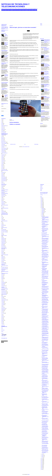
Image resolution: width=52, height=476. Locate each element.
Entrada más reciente (12, 144)
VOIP (2, 315)
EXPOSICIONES (3, 178)
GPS (2, 187)
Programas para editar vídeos (45, 234)
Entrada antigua (36, 144)
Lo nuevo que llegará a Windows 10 (44, 280)
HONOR (2, 196)
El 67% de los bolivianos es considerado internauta (45, 309)
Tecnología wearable (43, 96)
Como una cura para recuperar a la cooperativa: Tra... (45, 400)
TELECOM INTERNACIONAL (3, 287)
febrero (43, 456)
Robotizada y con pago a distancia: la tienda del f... (45, 388)
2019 (41, 205)
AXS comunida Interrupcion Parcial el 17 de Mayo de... (45, 369)
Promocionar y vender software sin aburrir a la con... (45, 305)
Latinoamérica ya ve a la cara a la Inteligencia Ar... (45, 384)
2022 (41, 202)
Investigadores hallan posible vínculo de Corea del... (45, 323)
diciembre (43, 208)
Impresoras (2, 201)
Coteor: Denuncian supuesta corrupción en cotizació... (45, 350)
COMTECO (2, 150)
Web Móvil (2, 316)
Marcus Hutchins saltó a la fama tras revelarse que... (45, 344)
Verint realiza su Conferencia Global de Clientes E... (45, 240)
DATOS (2, 165)
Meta (2, 226)
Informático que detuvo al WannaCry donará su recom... (45, 307)
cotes (2, 164)
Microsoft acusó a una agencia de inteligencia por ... (45, 363)
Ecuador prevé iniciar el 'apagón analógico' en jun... (45, 380)
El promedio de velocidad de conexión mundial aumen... (45, 217)
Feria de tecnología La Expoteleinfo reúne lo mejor (44, 439)
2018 (41, 206)
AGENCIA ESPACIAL (4, 125)
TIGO (2, 297)
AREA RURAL (3, 131)
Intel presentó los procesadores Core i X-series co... (45, 227)
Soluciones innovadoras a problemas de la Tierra (45, 376)
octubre (43, 210)
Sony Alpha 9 (43, 356)
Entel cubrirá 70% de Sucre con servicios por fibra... (45, 433)
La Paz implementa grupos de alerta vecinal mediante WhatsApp (47, 105)
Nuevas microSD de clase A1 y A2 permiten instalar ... (45, 397)
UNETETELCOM (3, 308)
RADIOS (2, 244)
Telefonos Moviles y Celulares (45, 76)
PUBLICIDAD (3, 243)
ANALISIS (2, 128)
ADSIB (2, 123)
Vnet (2, 314)
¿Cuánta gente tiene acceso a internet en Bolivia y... (45, 324)
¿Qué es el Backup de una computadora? (45, 452)
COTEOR (2, 163)
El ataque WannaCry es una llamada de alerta (45, 318)
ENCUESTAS (3, 172)
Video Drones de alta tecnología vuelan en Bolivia (44, 395)
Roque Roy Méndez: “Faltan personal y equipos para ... (45, 271)
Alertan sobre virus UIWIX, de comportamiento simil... (45, 286)
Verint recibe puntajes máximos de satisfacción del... (45, 379)
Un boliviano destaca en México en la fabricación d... (45, 260)
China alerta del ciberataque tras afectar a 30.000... (45, 330)
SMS (2, 261)
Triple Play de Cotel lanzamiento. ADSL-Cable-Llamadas (6, 43)
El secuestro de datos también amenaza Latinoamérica (44, 269)
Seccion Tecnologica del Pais (43, 193)
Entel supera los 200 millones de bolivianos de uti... (45, 301)
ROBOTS (2, 252)
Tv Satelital (2, 304)
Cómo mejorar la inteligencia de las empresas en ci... (45, 421)
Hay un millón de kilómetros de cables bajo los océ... (45, 302)
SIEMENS (2, 256)
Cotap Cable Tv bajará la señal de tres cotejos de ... (45, 404)
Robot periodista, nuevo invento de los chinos (44, 424)
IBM (1, 200)
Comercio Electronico (4, 148)
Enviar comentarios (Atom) (26, 146)
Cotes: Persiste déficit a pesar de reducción (44, 445)
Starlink (2, 276)
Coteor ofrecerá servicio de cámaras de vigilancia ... (45, 411)
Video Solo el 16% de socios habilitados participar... (45, 264)
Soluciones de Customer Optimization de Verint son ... (45, 419)
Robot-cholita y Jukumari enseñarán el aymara (45, 368)
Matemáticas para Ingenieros (45, 84)
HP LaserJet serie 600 (44, 232)
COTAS (2, 159)
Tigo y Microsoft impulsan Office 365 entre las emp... (45, 331)
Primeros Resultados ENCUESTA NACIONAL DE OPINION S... (45, 296)
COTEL (41, 190)
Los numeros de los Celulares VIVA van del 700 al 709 (4, 89)
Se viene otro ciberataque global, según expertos (45, 311)
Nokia (2, 234)
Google (2, 186)
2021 (41, 203)
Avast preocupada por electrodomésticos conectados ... (44, 285)
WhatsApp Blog (43, 103)
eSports (2, 174)
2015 (41, 459)
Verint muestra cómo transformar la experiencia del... (45, 386)
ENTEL (2, 173)
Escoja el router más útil (4, 69)
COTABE (2, 157)
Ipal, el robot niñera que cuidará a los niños (6, 96)
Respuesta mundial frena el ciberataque (45, 346)
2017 (41, 207)
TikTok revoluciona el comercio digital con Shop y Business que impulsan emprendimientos (46, 57)
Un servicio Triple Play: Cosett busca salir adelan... (45, 291)
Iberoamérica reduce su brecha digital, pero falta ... (45, 282)
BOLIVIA (2, 139)
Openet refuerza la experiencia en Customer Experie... (45, 263)
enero (42, 457)
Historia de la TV (3, 195)
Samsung (2, 253)
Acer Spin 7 (43, 279)
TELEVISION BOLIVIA (4, 294)
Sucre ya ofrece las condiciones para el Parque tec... (45, 237)
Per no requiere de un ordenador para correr (45, 375)
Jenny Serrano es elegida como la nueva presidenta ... (45, 443)
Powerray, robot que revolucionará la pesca (45, 243)
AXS (1, 327)
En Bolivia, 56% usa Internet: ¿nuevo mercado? (45, 429)
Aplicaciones (2, 129)
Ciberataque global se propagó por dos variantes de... (45, 360)
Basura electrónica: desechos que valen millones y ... (45, 221)
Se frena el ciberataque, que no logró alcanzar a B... (45, 326)
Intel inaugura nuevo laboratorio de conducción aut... (45, 335)
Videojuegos (2, 309)
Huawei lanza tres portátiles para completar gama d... (45, 254)
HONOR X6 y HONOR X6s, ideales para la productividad (4, 31)
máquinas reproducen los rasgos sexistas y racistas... (45, 392)
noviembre (43, 209)
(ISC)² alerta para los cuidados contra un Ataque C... (45, 402)
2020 (41, 204)
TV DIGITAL (2, 303)
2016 (41, 458)
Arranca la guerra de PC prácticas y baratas (45, 431)
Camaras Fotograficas (4, 143)
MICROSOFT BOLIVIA (4, 227)
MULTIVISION (3, 229)
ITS (1, 218)
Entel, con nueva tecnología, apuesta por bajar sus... (45, 450)
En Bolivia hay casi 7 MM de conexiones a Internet (45, 316)
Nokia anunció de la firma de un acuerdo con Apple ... (45, 242)
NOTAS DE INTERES (4, 235)
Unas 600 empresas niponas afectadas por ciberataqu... (45, 333)
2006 (41, 469)
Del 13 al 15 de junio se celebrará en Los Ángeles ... (45, 348)
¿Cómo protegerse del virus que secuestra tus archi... (45, 339)
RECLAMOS (2, 245)
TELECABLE (3, 283)
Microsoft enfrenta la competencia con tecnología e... (44, 435)
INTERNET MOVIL (3, 212)
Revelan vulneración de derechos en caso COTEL (45, 437)
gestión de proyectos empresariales (3, 184)
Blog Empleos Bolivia (44, 47)
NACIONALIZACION (3, 230)
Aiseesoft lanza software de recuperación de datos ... (45, 371)
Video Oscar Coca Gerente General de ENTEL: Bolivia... (45, 293)
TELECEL (2, 284)
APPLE (13, 120)
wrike (2, 321)
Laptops (2, 219)
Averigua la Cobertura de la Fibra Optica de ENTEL (45, 441)
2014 (41, 460)
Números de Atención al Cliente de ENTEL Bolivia (4, 50)
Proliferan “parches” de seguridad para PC (44, 314)
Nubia (2, 237)
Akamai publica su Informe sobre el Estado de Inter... (45, 299)
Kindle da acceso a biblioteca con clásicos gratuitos (45, 224)
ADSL (2, 124)
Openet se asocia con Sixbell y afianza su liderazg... (45, 297)
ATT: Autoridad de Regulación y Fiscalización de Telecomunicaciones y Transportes (4, 134)
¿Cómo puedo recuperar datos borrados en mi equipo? (45, 353)
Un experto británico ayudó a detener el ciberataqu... (45, 319)
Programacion (43, 110)
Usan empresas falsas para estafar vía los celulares (4, 82)
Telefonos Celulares (3, 293)
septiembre (43, 211)
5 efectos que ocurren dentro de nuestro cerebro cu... (45, 382)
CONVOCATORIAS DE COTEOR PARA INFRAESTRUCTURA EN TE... (45, 416)
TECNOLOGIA (3, 282)
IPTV (2, 217)
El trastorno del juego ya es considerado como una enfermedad (47, 90)
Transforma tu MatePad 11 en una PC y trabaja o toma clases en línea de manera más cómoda (4, 28)
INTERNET (2, 211)
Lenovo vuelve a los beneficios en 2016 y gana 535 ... (45, 249)
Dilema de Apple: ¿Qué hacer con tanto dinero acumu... (45, 390)
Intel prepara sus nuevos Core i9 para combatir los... (45, 278)
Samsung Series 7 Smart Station (6, 35)
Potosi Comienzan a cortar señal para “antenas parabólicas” (4, 63)
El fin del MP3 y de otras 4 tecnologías (45, 223)
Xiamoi (2, 322)
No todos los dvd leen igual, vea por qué (6, 75)
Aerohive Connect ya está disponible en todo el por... (45, 229)
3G (1, 119)
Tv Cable (2, 302)
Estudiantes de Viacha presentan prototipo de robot (45, 408)
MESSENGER (3, 225)
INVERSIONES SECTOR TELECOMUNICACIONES (4, 214)
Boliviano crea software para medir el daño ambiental (45, 238)
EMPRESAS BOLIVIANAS (4, 170)
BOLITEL (2, 137)
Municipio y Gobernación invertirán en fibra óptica (45, 428)
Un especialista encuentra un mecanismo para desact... (45, 321)
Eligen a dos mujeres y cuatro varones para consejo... (45, 256)
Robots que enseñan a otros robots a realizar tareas (45, 276)
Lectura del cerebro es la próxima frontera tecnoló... (45, 246)
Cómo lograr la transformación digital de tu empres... (45, 219)
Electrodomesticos (3, 169)
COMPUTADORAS (3, 149)
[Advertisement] (25, 17)
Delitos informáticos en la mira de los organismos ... (45, 366)
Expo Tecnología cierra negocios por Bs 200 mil (45, 447)
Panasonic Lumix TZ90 (44, 351)
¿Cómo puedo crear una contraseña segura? (45, 355)
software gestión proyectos (4, 265)
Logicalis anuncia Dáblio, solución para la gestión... (45, 358)
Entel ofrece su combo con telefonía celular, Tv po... (45, 449)
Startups (2, 277)
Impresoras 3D (3, 202)
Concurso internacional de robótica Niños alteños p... (45, 426)
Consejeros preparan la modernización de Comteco (44, 231)
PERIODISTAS (3, 239)
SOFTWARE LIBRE (3, 267)
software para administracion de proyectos (4, 271)
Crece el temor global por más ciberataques (45, 342)
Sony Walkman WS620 (44, 396)
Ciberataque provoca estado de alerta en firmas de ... (45, 337)
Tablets (2, 278)
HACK (2, 188)
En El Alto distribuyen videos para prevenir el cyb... (45, 405)
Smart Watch (3, 260)
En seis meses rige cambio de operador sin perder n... (45, 272)
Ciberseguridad (3, 145)
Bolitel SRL (2, 138)
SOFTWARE (2, 262)
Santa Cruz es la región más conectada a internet (45, 312)
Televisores (2, 296)
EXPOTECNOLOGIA (4, 179)
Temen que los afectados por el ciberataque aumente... (45, 364)
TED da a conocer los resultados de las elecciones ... (44, 267)
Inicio (25, 144)
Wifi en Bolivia (43, 116)
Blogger (28, 474)
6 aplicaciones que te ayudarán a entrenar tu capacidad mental (4, 25)
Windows (2, 320)
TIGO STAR (2, 298)
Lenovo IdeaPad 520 (44, 233)
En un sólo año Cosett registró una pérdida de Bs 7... (45, 414)
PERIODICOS (3, 238)
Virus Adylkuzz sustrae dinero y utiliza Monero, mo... (45, 289)
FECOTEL (2, 183)
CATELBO (2, 144)
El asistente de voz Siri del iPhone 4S (6, 56)
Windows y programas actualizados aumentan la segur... (45, 251)
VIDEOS (2, 310)
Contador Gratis (3, 335)
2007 (41, 468)
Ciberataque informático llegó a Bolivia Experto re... (45, 328)
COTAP (2, 158)
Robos (2, 251)
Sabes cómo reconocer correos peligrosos (44, 423)
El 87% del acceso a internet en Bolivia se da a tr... (45, 253)
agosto (42, 212)
